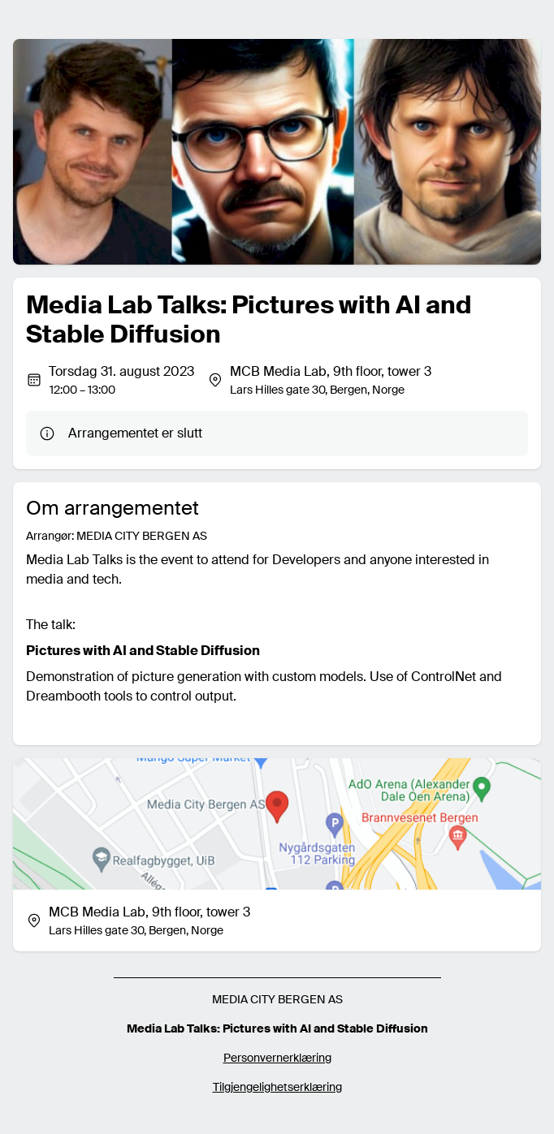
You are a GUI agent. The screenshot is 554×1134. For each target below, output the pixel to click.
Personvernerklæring (277, 1057)
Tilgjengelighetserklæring (277, 1087)
